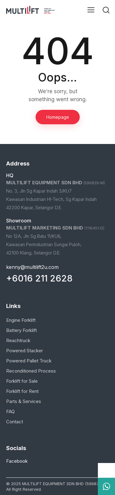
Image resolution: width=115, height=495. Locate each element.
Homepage (57, 117)
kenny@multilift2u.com (32, 267)
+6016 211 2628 (39, 278)
